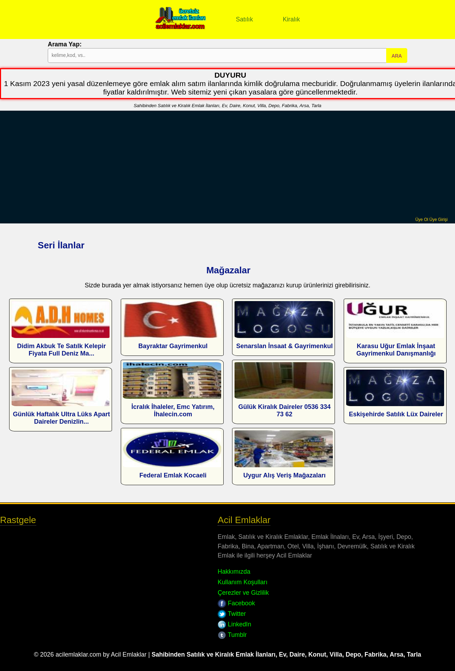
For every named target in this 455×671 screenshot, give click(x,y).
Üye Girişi (438, 219)
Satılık (244, 19)
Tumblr (232, 634)
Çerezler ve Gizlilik (243, 592)
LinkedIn (234, 624)
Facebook (236, 603)
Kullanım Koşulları (243, 582)
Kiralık (291, 19)
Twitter (232, 613)
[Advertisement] (227, 164)
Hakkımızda (234, 571)
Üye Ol (421, 219)
